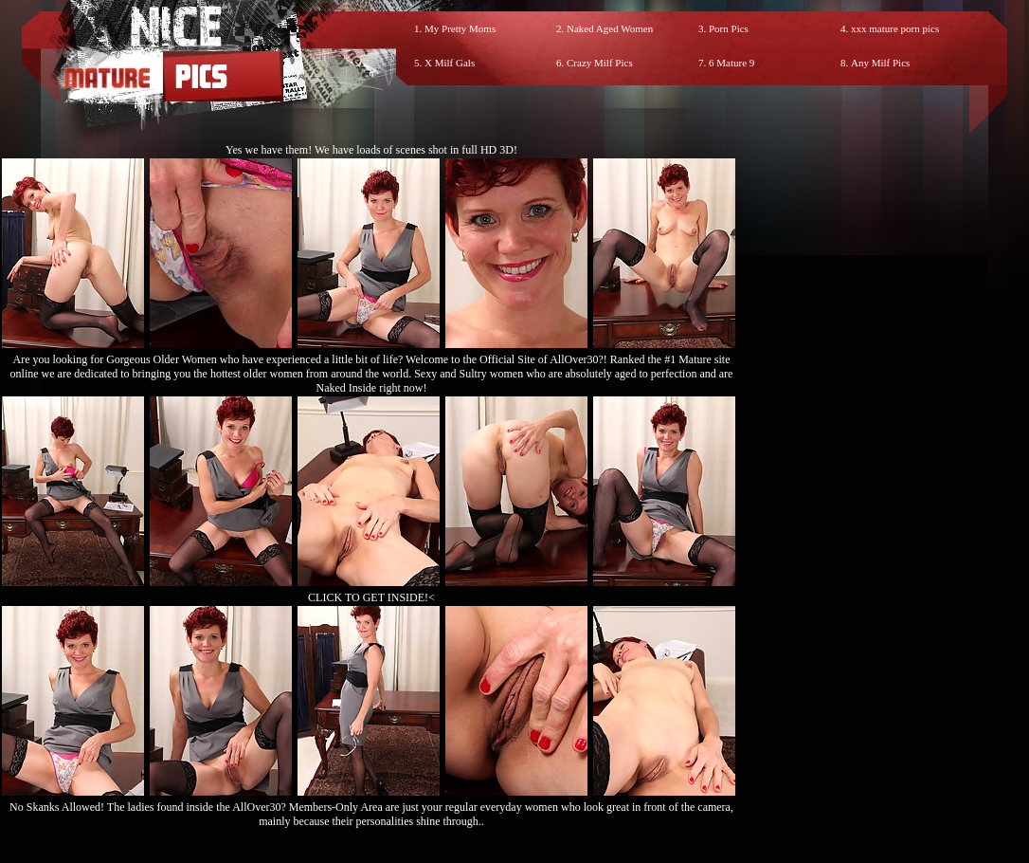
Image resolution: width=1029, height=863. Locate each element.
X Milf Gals (449, 62)
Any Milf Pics (880, 62)
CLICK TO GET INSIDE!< (371, 597)
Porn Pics (729, 28)
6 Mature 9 (731, 62)
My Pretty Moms (460, 28)
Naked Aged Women (610, 28)
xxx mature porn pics (895, 28)
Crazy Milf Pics (600, 62)
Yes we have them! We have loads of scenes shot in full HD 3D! (371, 149)
